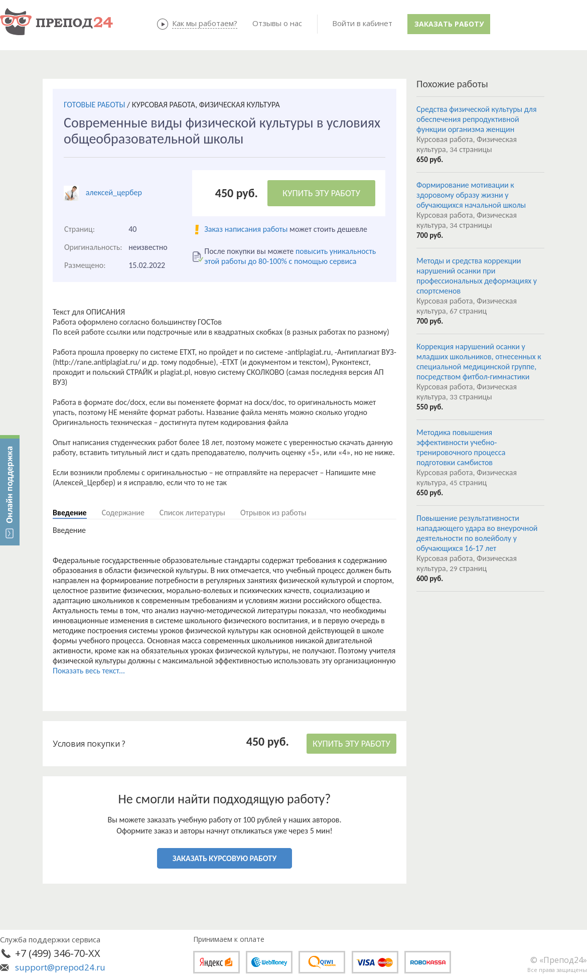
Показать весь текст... (89, 670)
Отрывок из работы (273, 512)
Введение (70, 512)
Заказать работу (449, 24)
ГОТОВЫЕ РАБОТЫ (94, 104)
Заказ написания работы (245, 229)
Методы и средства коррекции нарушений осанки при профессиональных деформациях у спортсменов (476, 276)
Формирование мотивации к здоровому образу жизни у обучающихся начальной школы (471, 195)
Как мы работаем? (204, 23)
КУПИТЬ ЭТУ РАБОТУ (321, 193)
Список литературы (192, 512)
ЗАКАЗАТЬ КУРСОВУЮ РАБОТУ (224, 858)
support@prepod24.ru (60, 967)
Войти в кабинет (362, 23)
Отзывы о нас (277, 23)
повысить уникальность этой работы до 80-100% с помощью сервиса (290, 256)
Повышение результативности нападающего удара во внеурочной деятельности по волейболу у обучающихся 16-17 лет (476, 533)
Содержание (123, 512)
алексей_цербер (114, 192)
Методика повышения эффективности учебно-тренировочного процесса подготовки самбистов (460, 447)
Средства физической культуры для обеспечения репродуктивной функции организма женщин (476, 119)
